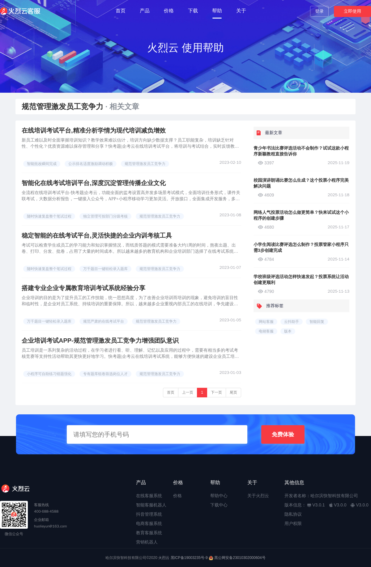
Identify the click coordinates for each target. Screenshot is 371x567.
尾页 (233, 392)
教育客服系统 (149, 532)
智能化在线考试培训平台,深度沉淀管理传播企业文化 (94, 183)
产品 (145, 10)
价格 (169, 10)
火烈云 (163, 558)
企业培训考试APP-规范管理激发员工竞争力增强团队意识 (100, 340)
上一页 (187, 392)
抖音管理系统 (149, 514)
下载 (193, 10)
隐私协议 (293, 514)
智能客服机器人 (151, 504)
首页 (121, 10)
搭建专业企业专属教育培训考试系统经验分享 (83, 288)
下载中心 (219, 504)
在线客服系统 (149, 495)
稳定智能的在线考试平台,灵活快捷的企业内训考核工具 (97, 235)
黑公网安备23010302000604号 (239, 558)
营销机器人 (147, 541)
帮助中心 (219, 495)
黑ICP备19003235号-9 (189, 558)
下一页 (216, 392)
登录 (319, 11)
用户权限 (293, 523)
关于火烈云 (258, 495)
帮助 (217, 10)
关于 (241, 10)
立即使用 (352, 11)
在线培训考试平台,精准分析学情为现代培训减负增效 (94, 130)
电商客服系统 (149, 523)
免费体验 (283, 434)
